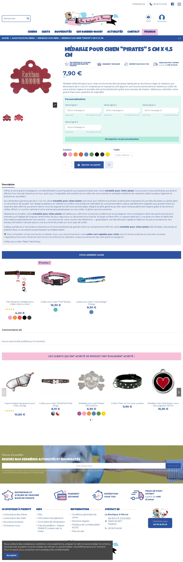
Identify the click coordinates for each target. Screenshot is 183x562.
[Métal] (29, 318)
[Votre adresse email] (84, 466)
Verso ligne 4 (71, 122)
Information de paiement (50, 518)
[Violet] (79, 414)
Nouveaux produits (13, 522)
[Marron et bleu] (53, 414)
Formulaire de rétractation (51, 522)
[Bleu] (94, 414)
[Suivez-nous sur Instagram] (178, 4)
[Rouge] (20, 318)
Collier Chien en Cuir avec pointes (127, 403)
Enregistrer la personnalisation (122, 139)
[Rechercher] (28, 18)
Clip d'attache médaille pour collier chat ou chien (20, 303)
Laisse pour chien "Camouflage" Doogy (91, 303)
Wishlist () (138, 4)
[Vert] (99, 414)
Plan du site (78, 531)
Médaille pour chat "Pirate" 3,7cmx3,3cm (91, 404)
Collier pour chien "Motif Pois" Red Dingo (55, 404)
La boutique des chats (14, 518)
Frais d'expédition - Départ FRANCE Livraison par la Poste (51, 528)
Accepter (12, 555)
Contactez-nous (11, 525)
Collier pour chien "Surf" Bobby (56, 302)
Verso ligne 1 (71, 105)
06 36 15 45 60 (158, 4)
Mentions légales (80, 521)
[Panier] (148, 18)
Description (8, 184)
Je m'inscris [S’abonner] (173, 466)
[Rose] (10, 318)
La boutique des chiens (15, 514)
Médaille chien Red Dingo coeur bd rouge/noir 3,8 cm (163, 404)
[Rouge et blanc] (58, 414)
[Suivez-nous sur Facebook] (172, 4)
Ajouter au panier (89, 165)
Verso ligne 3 (148, 105)
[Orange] (15, 318)
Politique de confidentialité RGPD (86, 526)
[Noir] (24, 318)
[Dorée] (103, 414)
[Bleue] (91, 312)
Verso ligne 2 (110, 105)
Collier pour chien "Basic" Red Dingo (22, 241)
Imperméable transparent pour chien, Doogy (19, 404)
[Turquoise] (56, 310)
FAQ (40, 514)
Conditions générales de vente (84, 515)
